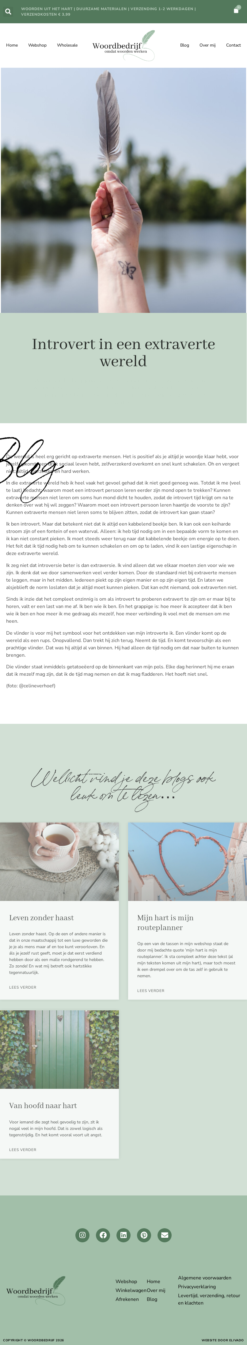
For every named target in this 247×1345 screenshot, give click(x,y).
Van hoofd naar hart (43, 1106)
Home (12, 45)
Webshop (37, 45)
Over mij (208, 45)
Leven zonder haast (41, 918)
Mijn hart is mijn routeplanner (165, 923)
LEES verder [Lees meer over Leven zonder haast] (22, 987)
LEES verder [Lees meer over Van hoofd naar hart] (22, 1149)
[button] (8, 12)
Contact (233, 45)
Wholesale (67, 45)
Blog (184, 45)
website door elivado (223, 1340)
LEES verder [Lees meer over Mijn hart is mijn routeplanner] (151, 990)
